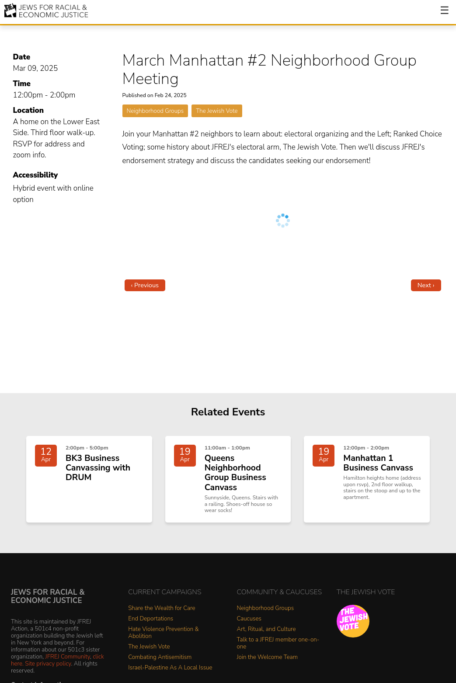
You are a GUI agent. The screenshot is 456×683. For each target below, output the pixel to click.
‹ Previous (145, 285)
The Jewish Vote (216, 111)
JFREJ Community (67, 656)
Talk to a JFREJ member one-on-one (278, 643)
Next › (426, 285)
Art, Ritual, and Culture (266, 629)
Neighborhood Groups (155, 111)
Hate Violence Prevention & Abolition (163, 633)
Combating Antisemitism (159, 657)
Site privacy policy (48, 663)
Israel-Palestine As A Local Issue (170, 668)
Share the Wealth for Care (161, 608)
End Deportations (150, 619)
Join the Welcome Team (267, 657)
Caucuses (249, 619)
